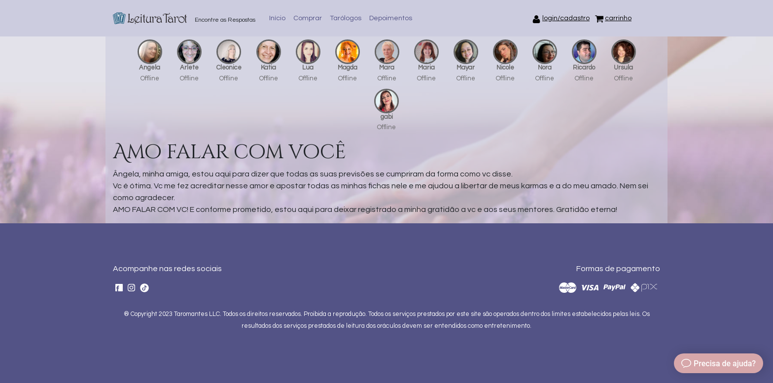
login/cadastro (566, 18)
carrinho (618, 18)
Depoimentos (390, 18)
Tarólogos (345, 18)
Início (277, 18)
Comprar (307, 18)
